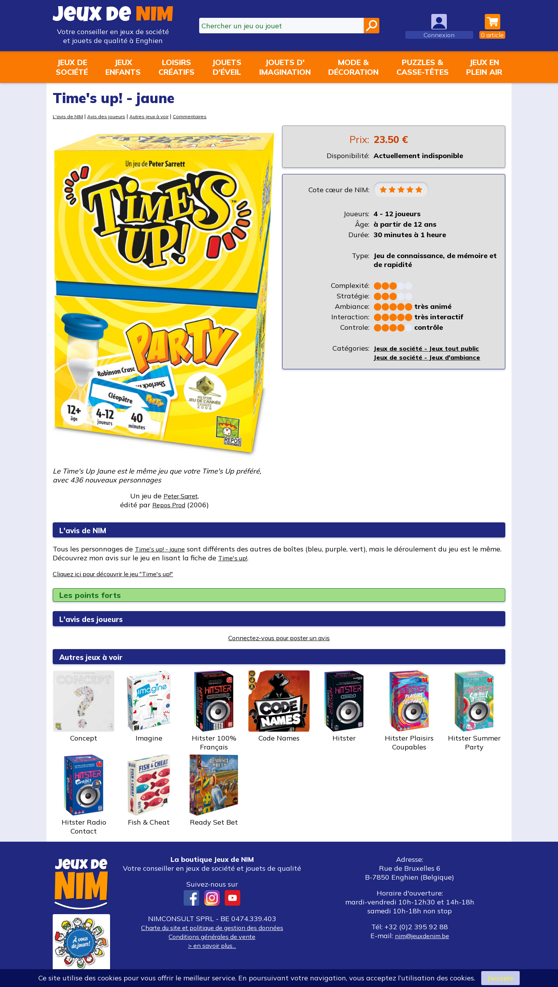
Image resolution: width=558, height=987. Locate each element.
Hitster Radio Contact (83, 794)
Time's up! (258, 557)
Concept (83, 706)
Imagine (148, 706)
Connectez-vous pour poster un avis (279, 637)
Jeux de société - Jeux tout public (430, 349)
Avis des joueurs (109, 116)
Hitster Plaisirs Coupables (409, 710)
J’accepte (500, 977)
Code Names (279, 706)
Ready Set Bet (214, 790)
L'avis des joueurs (97, 618)
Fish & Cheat (148, 790)
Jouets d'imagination (285, 67)
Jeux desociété (72, 67)
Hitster (344, 706)
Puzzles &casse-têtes (422, 67)
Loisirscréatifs (176, 67)
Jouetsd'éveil (226, 67)
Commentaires (199, 116)
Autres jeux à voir (155, 116)
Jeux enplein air (484, 67)
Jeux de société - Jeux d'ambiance (431, 358)
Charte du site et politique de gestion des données (212, 927)
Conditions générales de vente (212, 936)
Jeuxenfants (123, 67)
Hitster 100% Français (214, 710)
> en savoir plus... (211, 945)
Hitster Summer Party (474, 710)
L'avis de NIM (69, 116)
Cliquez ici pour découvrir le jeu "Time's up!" (124, 573)
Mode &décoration (353, 67)
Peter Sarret (180, 495)
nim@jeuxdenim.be (422, 935)
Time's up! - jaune (164, 548)
